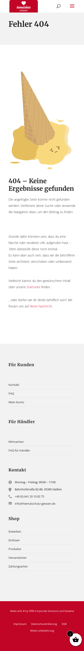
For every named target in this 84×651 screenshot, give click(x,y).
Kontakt (14, 385)
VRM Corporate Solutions (44, 611)
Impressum (19, 624)
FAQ (11, 393)
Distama (69, 611)
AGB (64, 624)
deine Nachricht (41, 306)
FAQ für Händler (19, 450)
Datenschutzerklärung (44, 624)
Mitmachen (16, 442)
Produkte (15, 549)
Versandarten (18, 558)
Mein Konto (16, 402)
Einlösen (14, 540)
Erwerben (15, 531)
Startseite (33, 287)
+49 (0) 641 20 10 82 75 (29, 496)
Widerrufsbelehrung (42, 630)
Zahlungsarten (18, 566)
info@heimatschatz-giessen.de (35, 504)
